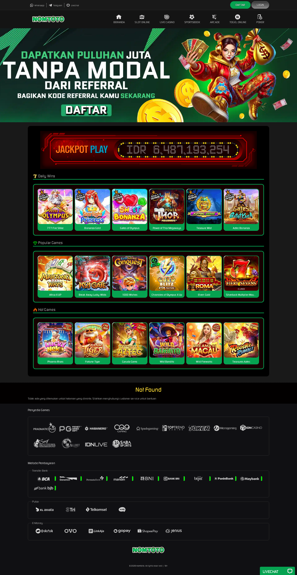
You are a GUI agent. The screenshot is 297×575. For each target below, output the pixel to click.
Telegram (55, 5)
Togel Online (238, 19)
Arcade (215, 19)
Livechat (72, 5)
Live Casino (167, 19)
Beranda (119, 19)
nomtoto (140, 565)
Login (260, 5)
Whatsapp (37, 5)
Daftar (240, 5)
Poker (260, 19)
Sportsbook (192, 19)
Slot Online (142, 19)
